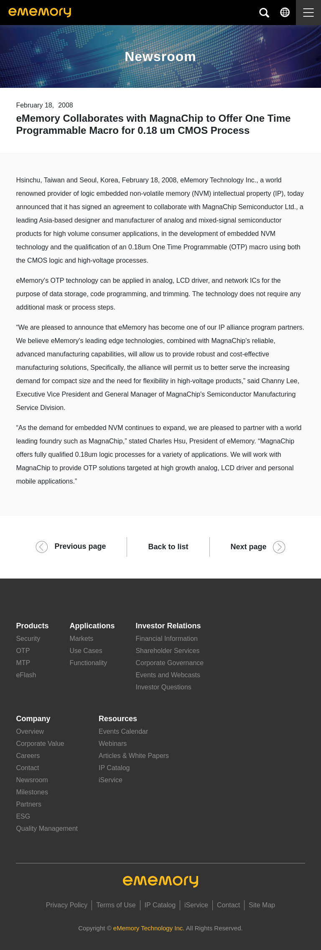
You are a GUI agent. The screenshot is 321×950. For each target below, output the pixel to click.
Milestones (32, 792)
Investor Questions (163, 687)
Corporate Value (40, 743)
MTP (23, 662)
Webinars (113, 743)
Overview (30, 731)
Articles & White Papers (134, 755)
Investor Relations (168, 626)
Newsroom (32, 780)
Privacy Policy (67, 905)
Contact (27, 767)
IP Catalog (114, 767)
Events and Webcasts (167, 675)
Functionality (88, 662)
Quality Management (47, 828)
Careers (28, 755)
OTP (23, 650)
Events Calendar (123, 731)
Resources (118, 718)
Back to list (168, 547)
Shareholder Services (167, 650)
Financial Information (166, 638)
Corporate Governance (169, 662)
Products (32, 626)
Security (28, 638)
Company (33, 718)
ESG (23, 816)
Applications (92, 626)
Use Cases (85, 650)
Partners (28, 804)
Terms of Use (115, 905)
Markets (81, 638)
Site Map (262, 905)
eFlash (26, 675)
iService (110, 780)
